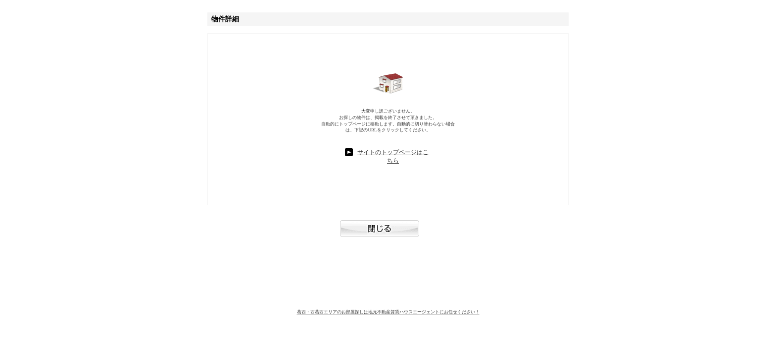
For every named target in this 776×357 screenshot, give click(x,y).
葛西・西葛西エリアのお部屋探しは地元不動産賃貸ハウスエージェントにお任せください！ (388, 311)
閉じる (388, 233)
